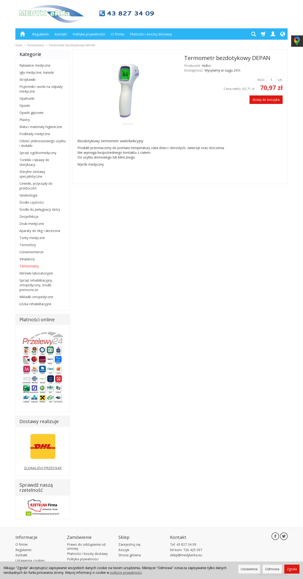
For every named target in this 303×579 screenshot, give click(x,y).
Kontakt (60, 34)
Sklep (123, 537)
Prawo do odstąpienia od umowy (86, 546)
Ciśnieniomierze (31, 252)
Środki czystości (31, 202)
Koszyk (123, 550)
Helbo (206, 65)
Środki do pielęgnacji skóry (39, 209)
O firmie (117, 34)
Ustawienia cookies (30, 560)
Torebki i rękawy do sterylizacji (34, 162)
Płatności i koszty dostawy (151, 34)
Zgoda (292, 569)
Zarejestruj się (129, 544)
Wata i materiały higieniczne (40, 126)
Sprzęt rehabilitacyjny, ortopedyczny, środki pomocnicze (36, 285)
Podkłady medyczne (34, 134)
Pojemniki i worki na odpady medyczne (40, 89)
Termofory (27, 245)
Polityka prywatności (89, 34)
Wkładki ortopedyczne (36, 297)
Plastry (24, 119)
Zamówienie (79, 537)
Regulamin (40, 34)
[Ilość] (271, 79)
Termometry (29, 266)
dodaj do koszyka (266, 99)
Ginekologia (28, 195)
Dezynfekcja (28, 216)
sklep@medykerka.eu (186, 555)
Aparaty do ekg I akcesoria (39, 230)
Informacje (26, 537)
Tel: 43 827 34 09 (183, 544)
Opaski (24, 105)
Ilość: (261, 79)
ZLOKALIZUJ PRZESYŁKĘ (43, 468)
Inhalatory (27, 259)
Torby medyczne (32, 238)
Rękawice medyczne (34, 65)
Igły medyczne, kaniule (36, 72)
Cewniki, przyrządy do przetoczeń (36, 185)
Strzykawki (27, 79)
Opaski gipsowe (31, 112)
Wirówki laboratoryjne (36, 273)
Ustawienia (249, 569)
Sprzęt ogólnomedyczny (37, 152)
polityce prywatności (126, 572)
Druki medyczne (31, 223)
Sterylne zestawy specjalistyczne (32, 174)
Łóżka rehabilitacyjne (35, 304)
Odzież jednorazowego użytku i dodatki (42, 143)
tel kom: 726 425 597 (186, 550)
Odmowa (272, 569)
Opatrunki (26, 98)
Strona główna (129, 555)
